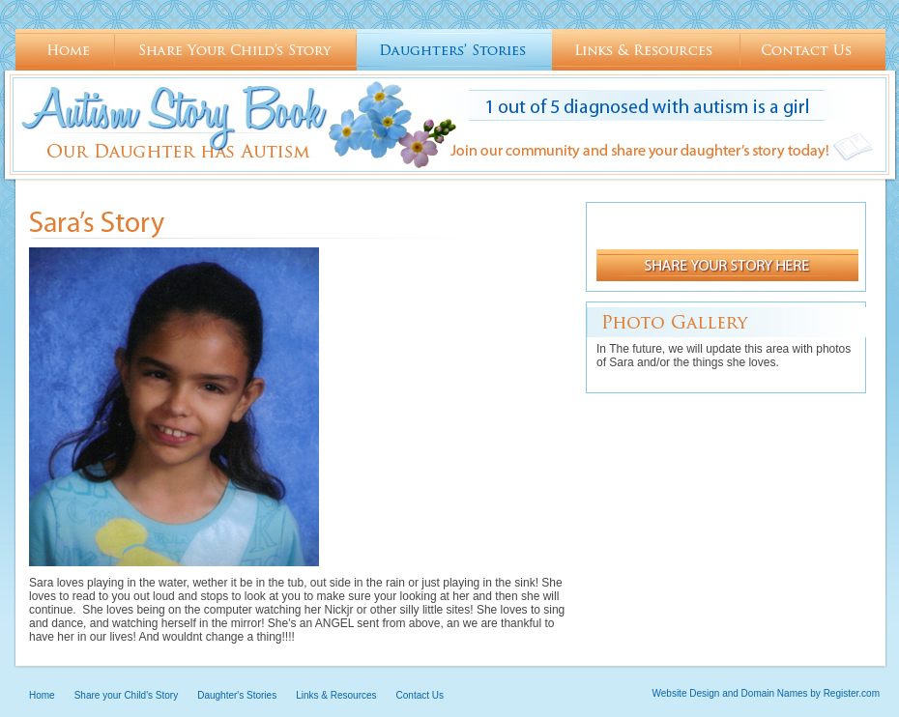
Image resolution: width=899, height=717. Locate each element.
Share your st (727, 265)
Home (65, 50)
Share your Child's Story (236, 50)
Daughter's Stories (454, 50)
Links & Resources (646, 50)
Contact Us (812, 50)
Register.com (852, 693)
